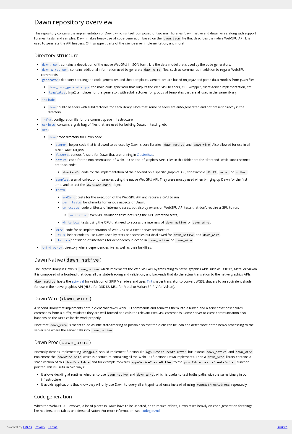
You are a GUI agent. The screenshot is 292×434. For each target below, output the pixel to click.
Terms (52, 427)
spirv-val (78, 281)
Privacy (40, 427)
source (282, 427)
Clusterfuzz (145, 154)
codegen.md (150, 410)
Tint (149, 281)
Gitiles (27, 427)
